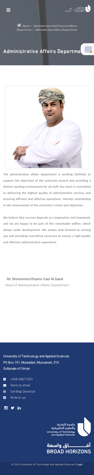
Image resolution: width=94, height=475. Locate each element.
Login (80, 464)
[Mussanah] (78, 8)
